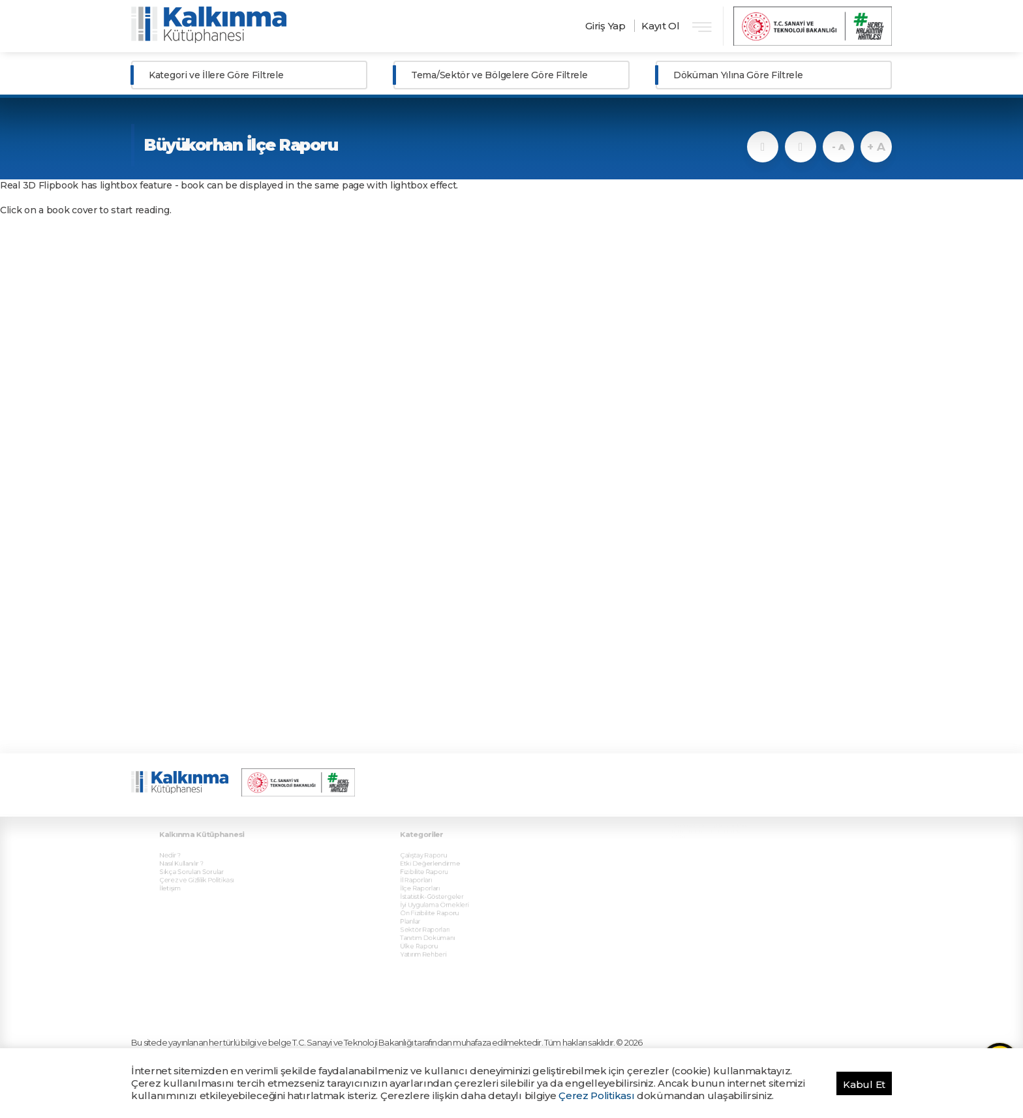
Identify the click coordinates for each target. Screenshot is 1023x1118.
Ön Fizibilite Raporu (438, 889)
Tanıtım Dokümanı (436, 910)
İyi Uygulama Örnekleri (442, 882)
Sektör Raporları (434, 903)
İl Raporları (427, 861)
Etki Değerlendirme (439, 848)
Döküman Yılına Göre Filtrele (738, 75)
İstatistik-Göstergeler (440, 875)
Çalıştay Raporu (433, 841)
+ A (876, 146)
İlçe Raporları (430, 869)
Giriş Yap (605, 26)
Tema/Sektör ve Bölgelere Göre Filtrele (499, 75)
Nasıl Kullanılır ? (191, 848)
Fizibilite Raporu (433, 855)
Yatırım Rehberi (433, 923)
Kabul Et (864, 1084)
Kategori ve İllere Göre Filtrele (216, 75)
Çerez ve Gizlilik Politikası (204, 861)
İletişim (182, 869)
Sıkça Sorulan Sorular (199, 855)
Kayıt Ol (660, 26)
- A (838, 147)
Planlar (422, 896)
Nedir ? (182, 841)
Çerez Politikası (596, 1095)
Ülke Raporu (429, 917)
